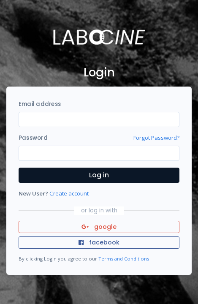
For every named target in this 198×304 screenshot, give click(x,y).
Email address (40, 104)
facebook (99, 242)
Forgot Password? (156, 137)
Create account (69, 193)
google (99, 227)
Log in (99, 175)
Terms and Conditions (123, 258)
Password (33, 138)
